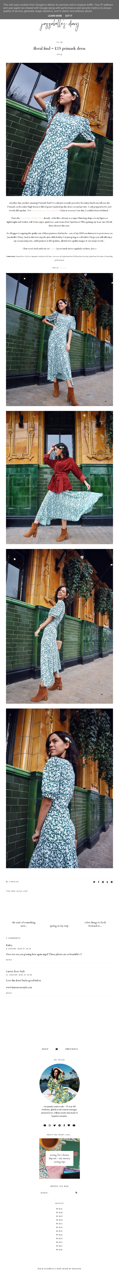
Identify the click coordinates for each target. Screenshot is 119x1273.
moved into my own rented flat (45, 210)
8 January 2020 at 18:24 (18, 949)
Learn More (55, 16)
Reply (9, 960)
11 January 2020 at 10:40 (19, 975)
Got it (68, 16)
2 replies (12, 882)
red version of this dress (31, 217)
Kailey (9, 945)
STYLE (60, 54)
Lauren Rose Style (15, 971)
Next (45, 1048)
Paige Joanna (62, 268)
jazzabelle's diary (52, 1269)
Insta (52, 248)
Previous (71, 1048)
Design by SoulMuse (71, 1269)
